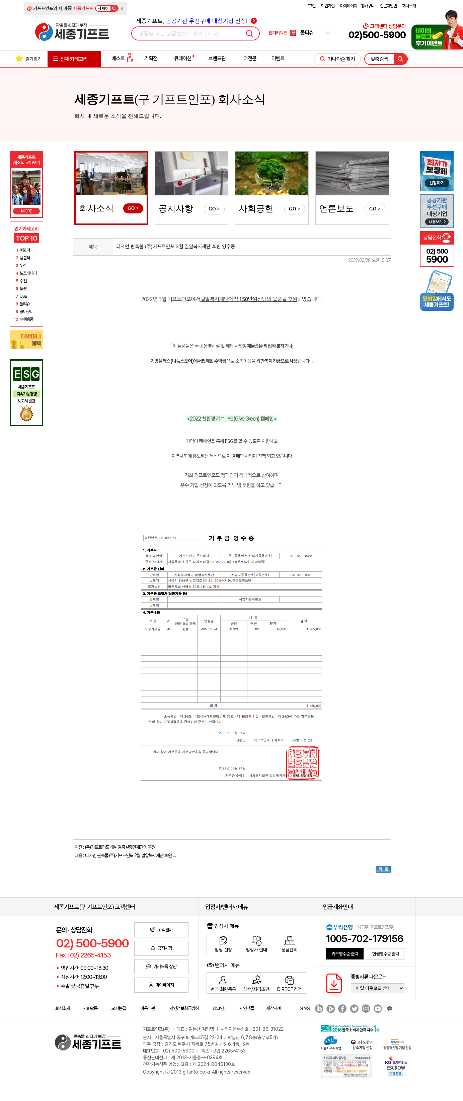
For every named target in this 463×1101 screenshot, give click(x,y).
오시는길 (118, 1008)
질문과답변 (388, 5)
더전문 (249, 58)
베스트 (122, 58)
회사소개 (409, 5)
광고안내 (220, 1008)
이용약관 (147, 1008)
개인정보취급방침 (184, 1008)
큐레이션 (182, 58)
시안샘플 (246, 1008)
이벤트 (278, 58)
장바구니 (367, 5)
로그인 (310, 5)
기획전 (150, 58)
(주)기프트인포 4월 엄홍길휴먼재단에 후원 (120, 847)
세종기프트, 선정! (196, 20)
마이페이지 (348, 5)
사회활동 (90, 1008)
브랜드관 (217, 58)
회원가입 (327, 5)
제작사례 (273, 1008)
